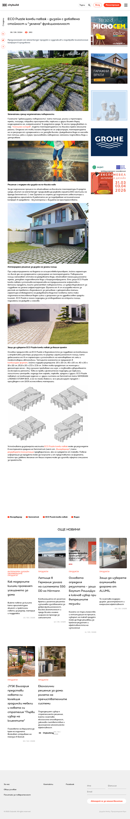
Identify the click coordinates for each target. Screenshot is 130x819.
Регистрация (112, 5)
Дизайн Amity (104, 812)
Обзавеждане (15, 573)
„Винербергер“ (62, 449)
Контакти (48, 784)
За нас (7, 784)
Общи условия (10, 789)
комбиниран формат (18, 362)
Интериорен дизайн (18, 572)
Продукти (13, 575)
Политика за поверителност (17, 795)
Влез (97, 5)
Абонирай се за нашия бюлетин (107, 801)
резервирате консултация (21, 452)
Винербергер (16, 517)
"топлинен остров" (21, 127)
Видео (76, 517)
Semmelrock (33, 517)
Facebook (70, 784)
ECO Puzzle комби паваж (56, 446)
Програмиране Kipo (118, 812)
